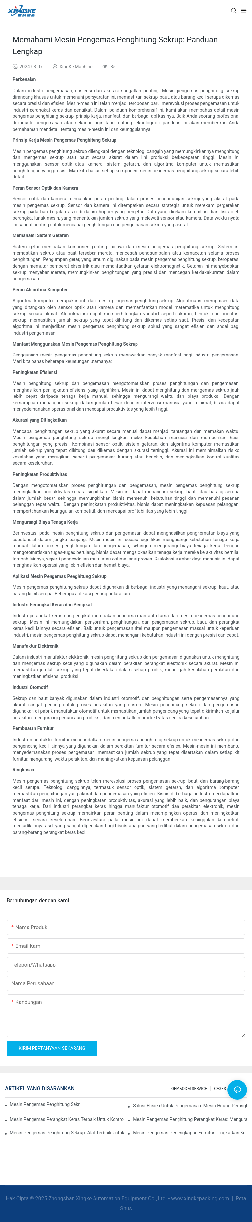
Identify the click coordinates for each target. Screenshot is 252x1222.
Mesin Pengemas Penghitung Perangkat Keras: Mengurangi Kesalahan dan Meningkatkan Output (190, 1119)
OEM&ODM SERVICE (189, 1088)
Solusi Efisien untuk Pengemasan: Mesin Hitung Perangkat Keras (190, 1105)
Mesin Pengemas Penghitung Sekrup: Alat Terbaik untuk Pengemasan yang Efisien (67, 1132)
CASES (220, 1088)
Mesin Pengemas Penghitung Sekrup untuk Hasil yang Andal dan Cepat (45, 1104)
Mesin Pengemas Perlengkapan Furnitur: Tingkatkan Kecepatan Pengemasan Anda (190, 1132)
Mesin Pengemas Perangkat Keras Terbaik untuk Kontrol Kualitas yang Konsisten (67, 1119)
